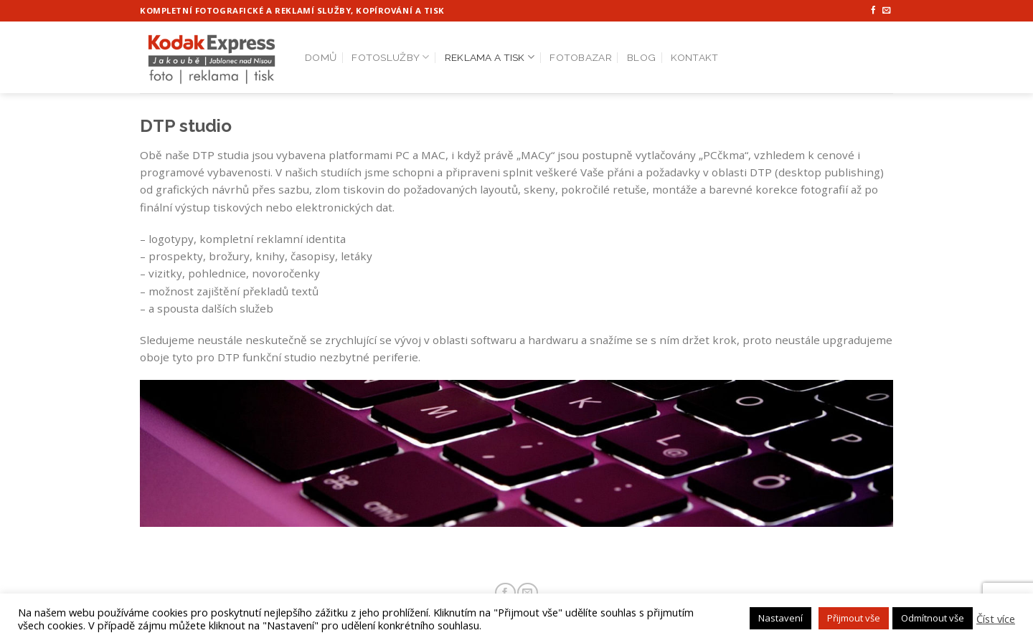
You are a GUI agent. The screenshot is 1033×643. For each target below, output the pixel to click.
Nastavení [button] (780, 617)
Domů (320, 57)
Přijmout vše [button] (853, 617)
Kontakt (694, 57)
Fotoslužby (390, 57)
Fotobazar (580, 57)
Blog (641, 57)
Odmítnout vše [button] (932, 617)
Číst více (995, 618)
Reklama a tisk (489, 57)
